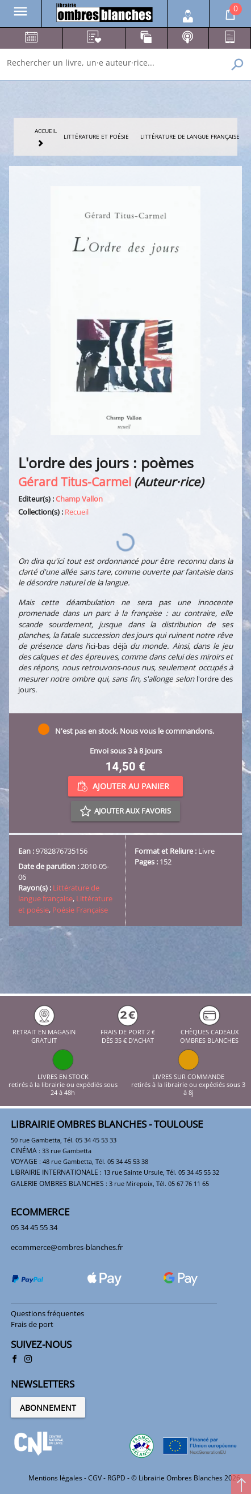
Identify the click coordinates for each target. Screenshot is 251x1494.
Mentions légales (55, 1478)
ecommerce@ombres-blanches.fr (67, 1247)
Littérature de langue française (58, 893)
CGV (95, 1478)
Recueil (77, 512)
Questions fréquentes (47, 1313)
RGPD (116, 1478)
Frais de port (32, 1324)
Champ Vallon (79, 499)
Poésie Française (80, 910)
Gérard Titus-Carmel (74, 481)
